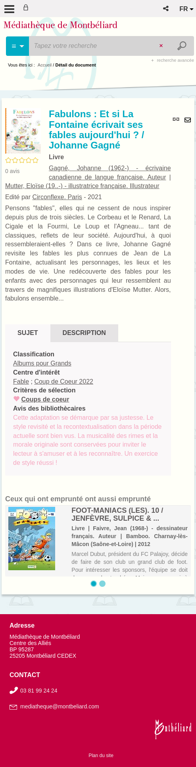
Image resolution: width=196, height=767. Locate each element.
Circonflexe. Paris (57, 197)
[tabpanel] (88, 409)
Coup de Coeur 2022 (63, 381)
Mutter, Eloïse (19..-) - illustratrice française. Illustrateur (82, 186)
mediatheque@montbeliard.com (59, 706)
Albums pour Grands (42, 363)
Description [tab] (84, 332)
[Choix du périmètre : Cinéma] (17, 46)
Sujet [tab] (27, 332)
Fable (21, 381)
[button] (166, 8)
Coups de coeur (45, 399)
